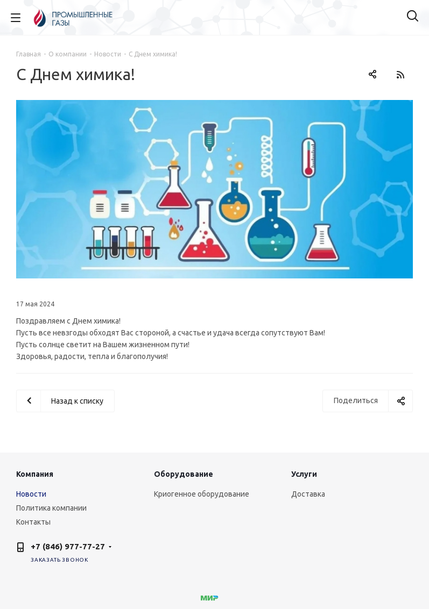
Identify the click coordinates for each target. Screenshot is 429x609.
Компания (34, 474)
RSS (400, 74)
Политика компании (51, 508)
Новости (31, 494)
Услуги (304, 474)
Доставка (308, 494)
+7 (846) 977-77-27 (68, 546)
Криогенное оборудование (201, 494)
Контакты (33, 522)
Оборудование (183, 474)
